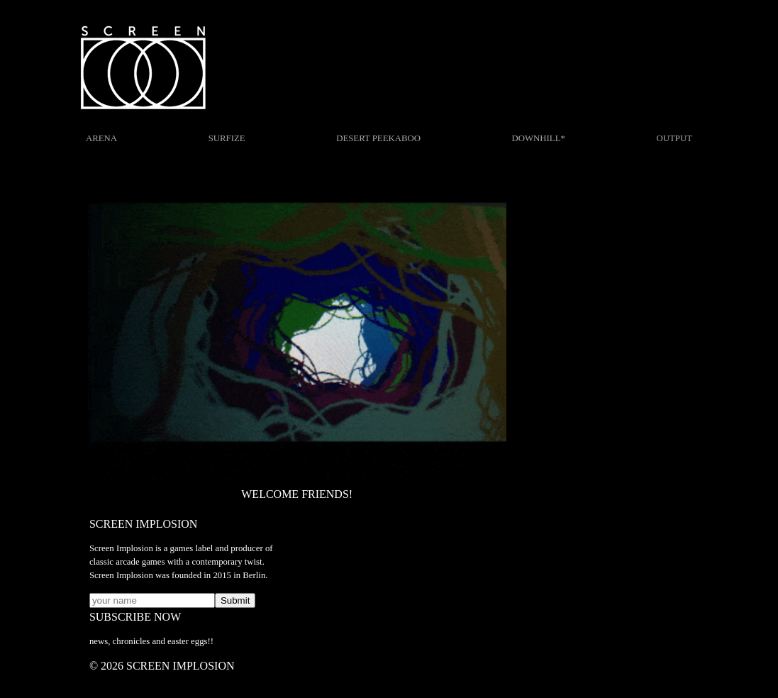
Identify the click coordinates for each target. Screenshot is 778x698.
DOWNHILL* (538, 138)
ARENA (101, 138)
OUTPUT (674, 138)
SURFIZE (227, 138)
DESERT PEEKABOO (378, 138)
